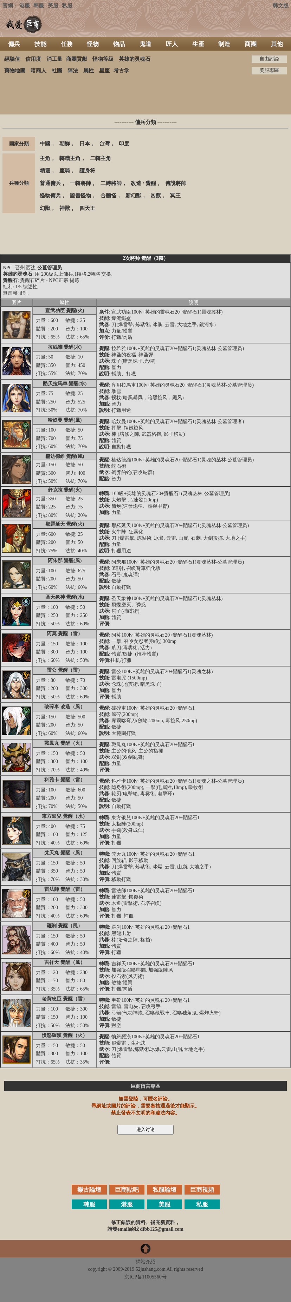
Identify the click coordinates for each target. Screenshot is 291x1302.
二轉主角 (100, 158)
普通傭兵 (50, 183)
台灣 (104, 143)
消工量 (54, 59)
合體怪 (108, 195)
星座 (104, 70)
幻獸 (45, 208)
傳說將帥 (175, 183)
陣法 (72, 70)
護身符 (87, 170)
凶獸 (155, 195)
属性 (88, 70)
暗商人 (38, 70)
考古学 (121, 70)
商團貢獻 (76, 59)
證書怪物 (80, 195)
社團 (57, 70)
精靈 (45, 170)
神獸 (64, 208)
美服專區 (269, 70)
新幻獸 (133, 195)
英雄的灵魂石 (134, 59)
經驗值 (12, 59)
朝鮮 (64, 143)
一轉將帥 (80, 183)
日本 (84, 143)
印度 (124, 143)
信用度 (33, 59)
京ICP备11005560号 (145, 1277)
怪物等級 (103, 59)
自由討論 (269, 58)
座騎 (64, 170)
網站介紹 (145, 1261)
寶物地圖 (14, 70)
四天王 (87, 208)
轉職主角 (69, 158)
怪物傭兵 (50, 195)
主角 (45, 158)
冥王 (175, 195)
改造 (136, 183)
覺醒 (151, 183)
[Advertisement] (145, 94)
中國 (45, 143)
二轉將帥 (111, 183)
